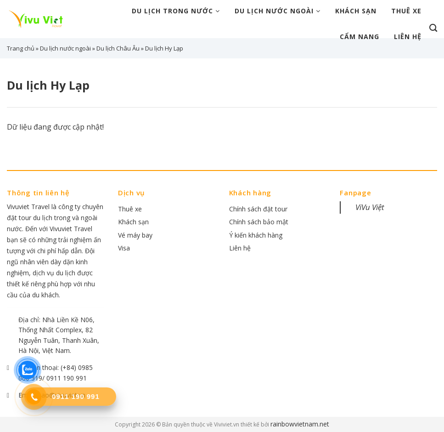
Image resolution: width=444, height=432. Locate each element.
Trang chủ (20, 48)
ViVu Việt (369, 207)
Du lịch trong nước (176, 10)
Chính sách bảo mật (258, 221)
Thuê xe (406, 10)
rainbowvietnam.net (299, 424)
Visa (124, 248)
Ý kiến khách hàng (255, 235)
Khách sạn (356, 10)
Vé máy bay (135, 235)
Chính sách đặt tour (258, 209)
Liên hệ (408, 36)
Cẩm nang (359, 36)
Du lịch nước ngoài (277, 10)
